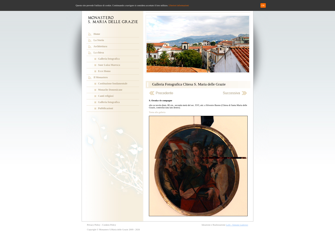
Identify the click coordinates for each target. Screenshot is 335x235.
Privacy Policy (93, 225)
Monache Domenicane (110, 89)
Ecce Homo (104, 71)
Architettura (100, 46)
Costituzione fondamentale (112, 83)
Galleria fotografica (109, 58)
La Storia (99, 40)
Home (97, 33)
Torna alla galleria (157, 112)
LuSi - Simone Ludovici (237, 225)
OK (263, 5)
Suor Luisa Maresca (109, 64)
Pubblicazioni (105, 108)
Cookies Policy (109, 225)
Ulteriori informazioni (179, 5)
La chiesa (99, 52)
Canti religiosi (105, 95)
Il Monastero (101, 77)
